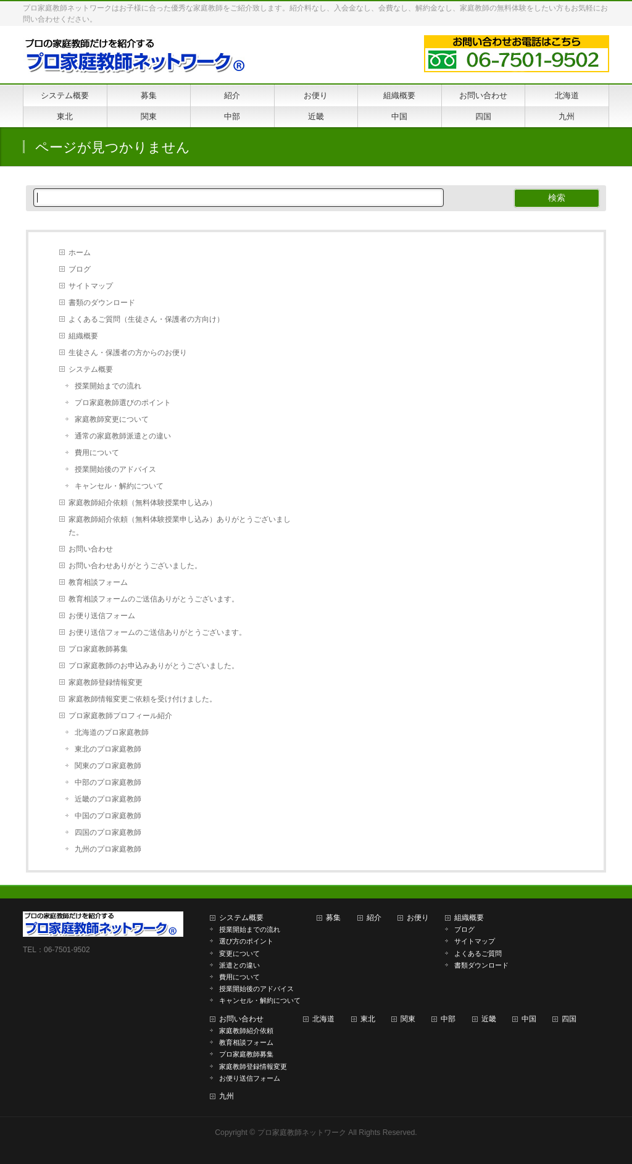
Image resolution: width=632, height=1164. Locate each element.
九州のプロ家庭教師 (108, 849)
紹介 (374, 917)
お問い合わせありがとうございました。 (135, 565)
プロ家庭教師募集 (98, 649)
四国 (569, 1019)
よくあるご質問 (478, 953)
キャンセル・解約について (119, 486)
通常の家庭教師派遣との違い (123, 436)
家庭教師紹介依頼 (246, 1030)
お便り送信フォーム (102, 615)
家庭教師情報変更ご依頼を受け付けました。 (143, 699)
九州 (226, 1096)
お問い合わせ (91, 549)
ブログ (80, 269)
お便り (418, 917)
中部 (448, 1019)
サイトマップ (91, 286)
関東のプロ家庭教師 (108, 765)
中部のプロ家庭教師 (108, 782)
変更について (239, 953)
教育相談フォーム (98, 582)
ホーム (80, 252)
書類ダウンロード (481, 965)
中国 (529, 1019)
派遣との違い (239, 965)
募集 (333, 917)
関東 (408, 1019)
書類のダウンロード (102, 302)
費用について (97, 452)
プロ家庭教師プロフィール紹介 (120, 715)
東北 (367, 1019)
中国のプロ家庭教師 (108, 815)
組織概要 (83, 336)
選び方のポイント (246, 941)
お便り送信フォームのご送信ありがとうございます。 (157, 632)
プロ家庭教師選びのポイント (123, 402)
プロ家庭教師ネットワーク (301, 1132)
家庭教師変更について (112, 419)
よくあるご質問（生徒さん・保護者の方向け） (146, 319)
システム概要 (91, 369)
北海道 (323, 1019)
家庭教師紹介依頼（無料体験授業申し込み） (143, 502)
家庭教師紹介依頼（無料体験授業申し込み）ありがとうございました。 (180, 526)
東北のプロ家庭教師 (108, 749)
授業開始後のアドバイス (115, 469)
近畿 (488, 1019)
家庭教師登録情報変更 (106, 682)
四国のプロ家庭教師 (108, 832)
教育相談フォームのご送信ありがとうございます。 (154, 599)
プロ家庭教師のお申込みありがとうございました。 (154, 665)
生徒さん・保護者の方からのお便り (128, 352)
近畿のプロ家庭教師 (108, 799)
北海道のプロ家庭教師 (112, 732)
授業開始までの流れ (108, 386)
